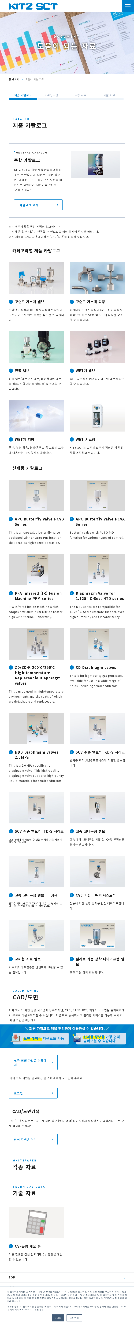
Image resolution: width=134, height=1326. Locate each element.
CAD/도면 (51, 95)
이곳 (28, 1020)
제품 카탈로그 (23, 95)
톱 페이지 (14, 79)
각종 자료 (80, 95)
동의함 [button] (58, 1318)
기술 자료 (109, 95)
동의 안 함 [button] (74, 1318)
